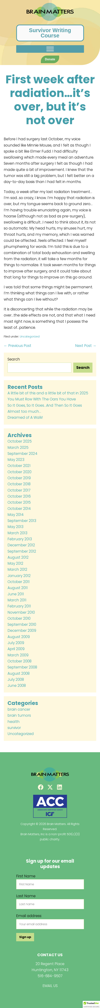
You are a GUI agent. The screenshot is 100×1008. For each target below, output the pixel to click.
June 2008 (17, 685)
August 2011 (18, 587)
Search (14, 359)
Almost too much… (24, 411)
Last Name (26, 896)
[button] (40, 787)
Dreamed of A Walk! (25, 417)
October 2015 (19, 502)
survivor (14, 727)
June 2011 (16, 594)
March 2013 (17, 533)
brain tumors (19, 715)
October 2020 (19, 472)
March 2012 (17, 569)
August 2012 (18, 557)
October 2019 (19, 478)
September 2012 (22, 551)
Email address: (29, 915)
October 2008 (19, 661)
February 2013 (20, 539)
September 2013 (22, 520)
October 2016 (19, 496)
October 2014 (19, 508)
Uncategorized (30, 336)
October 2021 (19, 465)
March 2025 (18, 447)
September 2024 (22, 453)
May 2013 (15, 526)
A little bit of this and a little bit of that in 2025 (48, 393)
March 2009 (18, 655)
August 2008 (19, 673)
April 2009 (16, 648)
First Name (25, 876)
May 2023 (16, 459)
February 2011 (19, 606)
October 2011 (19, 581)
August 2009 (19, 636)
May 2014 (16, 514)
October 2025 (20, 441)
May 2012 (15, 563)
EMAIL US (50, 985)
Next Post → (85, 345)
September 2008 (22, 667)
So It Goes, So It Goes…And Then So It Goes (45, 405)
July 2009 (16, 642)
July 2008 (16, 679)
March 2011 (17, 600)
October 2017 (19, 490)
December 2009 (22, 630)
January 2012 (19, 575)
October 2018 (19, 484)
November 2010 (21, 612)
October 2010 (19, 618)
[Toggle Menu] (50, 49)
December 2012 (21, 545)
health (14, 721)
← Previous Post (17, 345)
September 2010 (22, 624)
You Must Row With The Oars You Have (42, 399)
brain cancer (19, 709)
